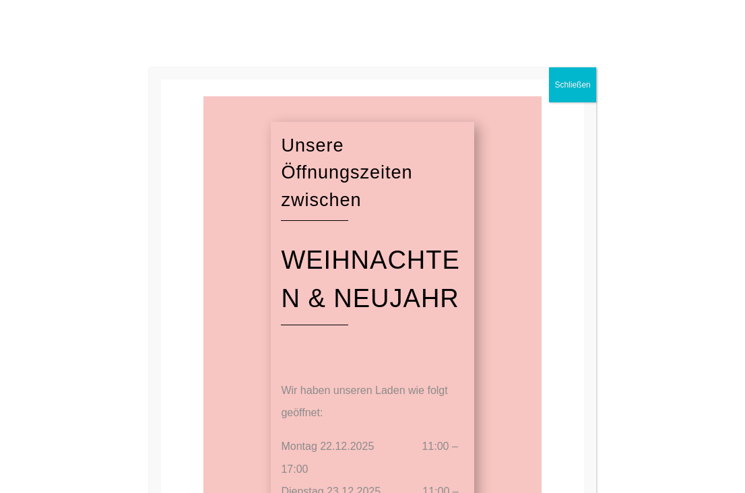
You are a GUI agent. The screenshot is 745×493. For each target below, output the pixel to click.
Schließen (572, 85)
